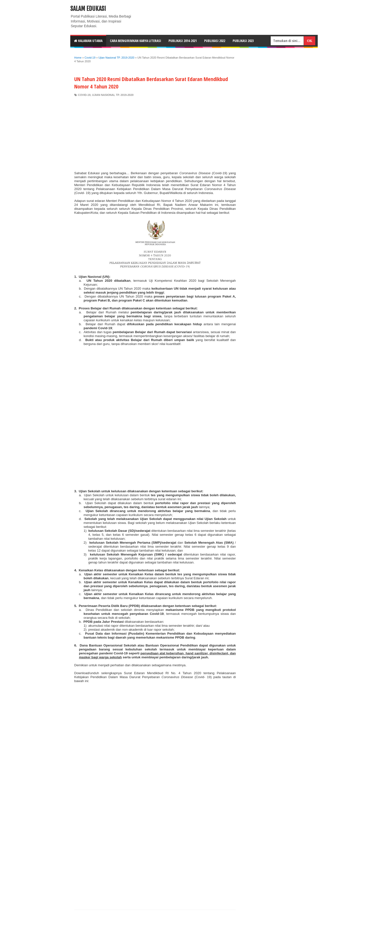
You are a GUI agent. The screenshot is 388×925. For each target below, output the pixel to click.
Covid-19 (84, 94)
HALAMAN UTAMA (88, 40)
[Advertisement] (155, 134)
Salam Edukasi (88, 8)
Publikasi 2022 (214, 40)
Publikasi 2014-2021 (183, 40)
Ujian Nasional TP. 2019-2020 (113, 94)
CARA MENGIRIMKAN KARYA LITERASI (135, 40)
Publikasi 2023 (243, 40)
